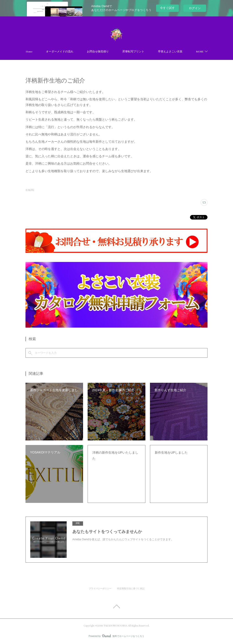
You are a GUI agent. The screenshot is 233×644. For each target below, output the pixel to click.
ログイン (195, 8)
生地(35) (29, 190)
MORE (199, 51)
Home (29, 51)
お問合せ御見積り (98, 51)
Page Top (116, 607)
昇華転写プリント (133, 51)
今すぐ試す (167, 8)
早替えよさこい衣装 (170, 51)
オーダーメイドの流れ (59, 51)
